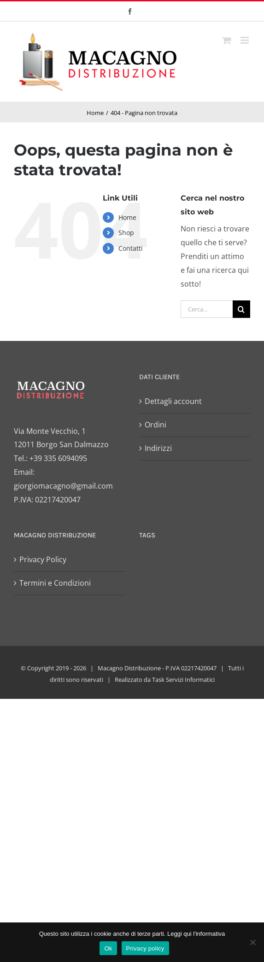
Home (127, 217)
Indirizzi (158, 448)
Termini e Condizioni (55, 583)
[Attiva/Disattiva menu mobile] (245, 40)
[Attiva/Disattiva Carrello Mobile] (226, 40)
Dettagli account (173, 401)
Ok (108, 948)
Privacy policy (145, 948)
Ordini (155, 425)
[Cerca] (241, 309)
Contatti (130, 248)
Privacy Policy (42, 559)
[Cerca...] (207, 309)
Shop (126, 232)
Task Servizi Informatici (183, 679)
